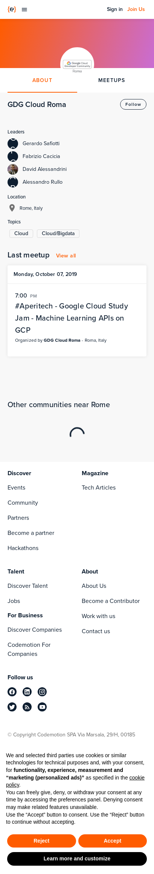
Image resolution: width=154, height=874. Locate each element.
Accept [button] (112, 841)
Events (16, 487)
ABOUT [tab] (42, 80)
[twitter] (12, 706)
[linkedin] (27, 691)
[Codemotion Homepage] (12, 9)
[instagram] (42, 691)
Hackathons (23, 548)
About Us (94, 585)
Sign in (115, 9)
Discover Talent (28, 585)
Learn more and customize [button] (77, 858)
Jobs (14, 601)
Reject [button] (41, 841)
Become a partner (31, 532)
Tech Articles (99, 487)
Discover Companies (35, 629)
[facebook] (12, 691)
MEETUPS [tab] (111, 80)
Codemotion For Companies (29, 649)
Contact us (96, 631)
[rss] (27, 706)
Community (23, 502)
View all (66, 256)
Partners (18, 517)
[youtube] (42, 706)
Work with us (98, 616)
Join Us (136, 9)
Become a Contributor (111, 601)
